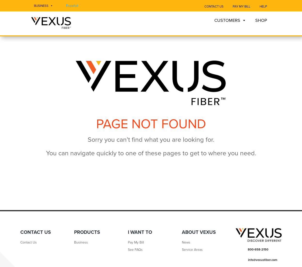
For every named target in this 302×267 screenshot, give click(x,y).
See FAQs (135, 250)
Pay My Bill (241, 6)
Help (263, 6)
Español (72, 6)
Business (43, 6)
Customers (230, 20)
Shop (261, 20)
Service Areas (192, 250)
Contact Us (214, 6)
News (186, 242)
